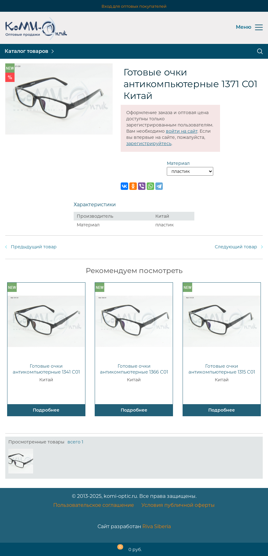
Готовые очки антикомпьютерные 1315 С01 (221, 369)
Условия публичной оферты (178, 505)
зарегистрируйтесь (148, 143)
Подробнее (46, 410)
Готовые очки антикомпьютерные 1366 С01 (134, 369)
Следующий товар (236, 247)
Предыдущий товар (34, 247)
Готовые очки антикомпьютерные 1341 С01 (46, 369)
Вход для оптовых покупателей (134, 6)
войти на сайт (181, 131)
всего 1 (75, 442)
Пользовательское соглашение (93, 505)
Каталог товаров (26, 51)
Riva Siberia (156, 526)
